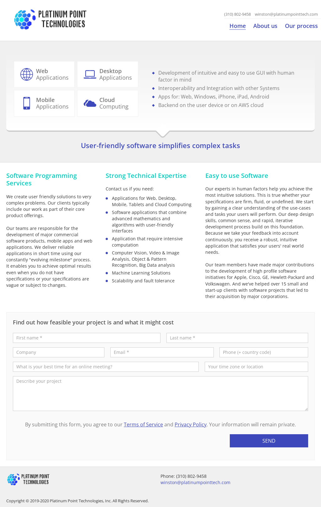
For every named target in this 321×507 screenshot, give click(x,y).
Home (237, 25)
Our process (301, 25)
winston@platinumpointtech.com (286, 14)
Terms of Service (143, 424)
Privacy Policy (191, 424)
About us (265, 25)
